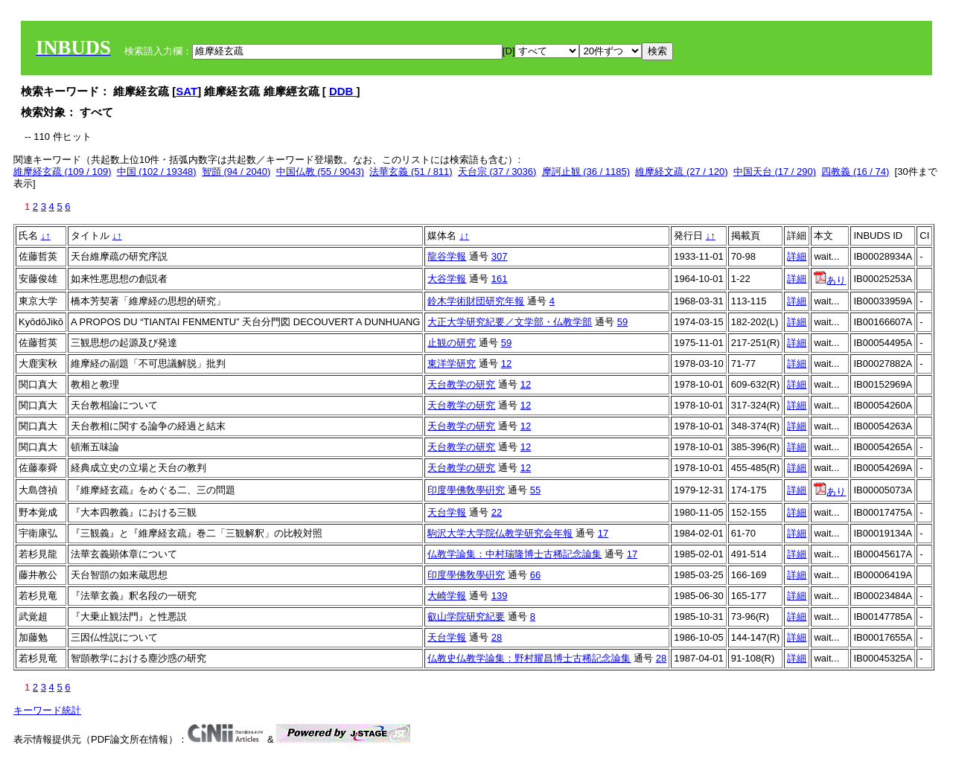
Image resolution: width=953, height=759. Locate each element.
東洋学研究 (451, 363)
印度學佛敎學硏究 (466, 490)
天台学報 (446, 512)
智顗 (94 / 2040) (236, 171)
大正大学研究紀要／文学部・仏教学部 (509, 321)
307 (499, 256)
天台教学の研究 (461, 384)
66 (535, 574)
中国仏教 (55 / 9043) (320, 171)
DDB (343, 91)
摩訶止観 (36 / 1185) (586, 171)
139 (499, 595)
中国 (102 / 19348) (157, 171)
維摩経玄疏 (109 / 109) (62, 171)
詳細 (796, 256)
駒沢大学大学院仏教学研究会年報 (500, 533)
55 (535, 490)
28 (496, 637)
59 (622, 321)
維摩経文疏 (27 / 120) (681, 171)
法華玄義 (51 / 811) (410, 171)
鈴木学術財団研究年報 (475, 301)
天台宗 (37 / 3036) (497, 171)
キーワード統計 (47, 710)
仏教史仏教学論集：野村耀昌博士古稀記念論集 (529, 658)
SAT (186, 91)
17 (603, 533)
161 (499, 278)
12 (506, 363)
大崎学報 (446, 595)
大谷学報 (446, 278)
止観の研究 (451, 342)
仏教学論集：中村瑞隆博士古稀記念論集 (514, 554)
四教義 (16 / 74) (855, 171)
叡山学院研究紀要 (466, 616)
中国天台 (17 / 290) (774, 171)
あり (830, 280)
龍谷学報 (446, 256)
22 (496, 512)
